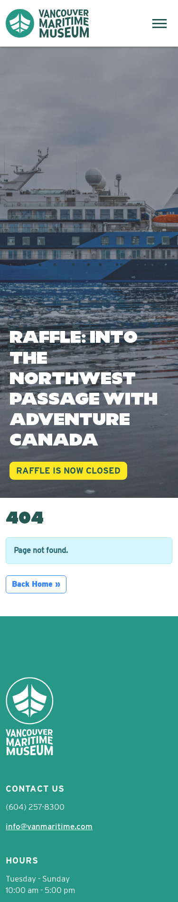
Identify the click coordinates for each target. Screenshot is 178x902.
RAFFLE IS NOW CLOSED (68, 470)
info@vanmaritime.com (49, 826)
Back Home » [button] (36, 584)
